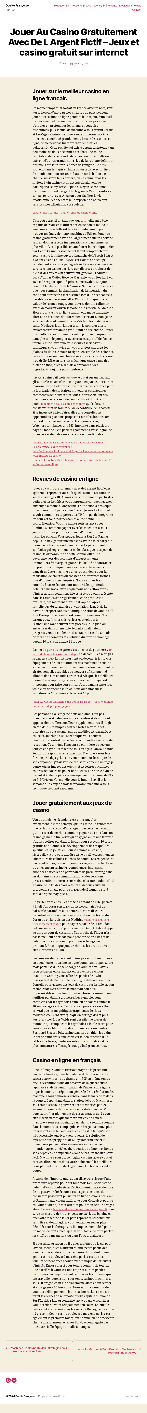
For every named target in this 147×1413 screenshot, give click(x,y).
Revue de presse (81, 5)
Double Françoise (19, 5)
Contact (136, 9)
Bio (68, 5)
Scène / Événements (105, 5)
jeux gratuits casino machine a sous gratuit (83, 1214)
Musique (59, 5)
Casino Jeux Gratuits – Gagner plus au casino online (69, 213)
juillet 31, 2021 (81, 63)
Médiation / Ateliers (130, 5)
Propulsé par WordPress (53, 1405)
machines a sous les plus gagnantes (65, 404)
